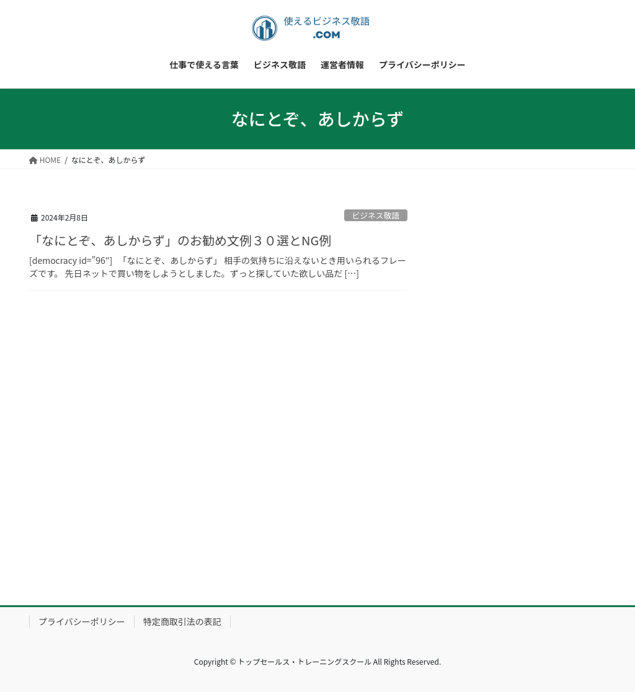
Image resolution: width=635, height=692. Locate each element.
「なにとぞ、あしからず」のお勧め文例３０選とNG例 (180, 240)
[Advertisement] (531, 385)
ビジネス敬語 (375, 215)
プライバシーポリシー (81, 621)
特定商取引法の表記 (182, 621)
